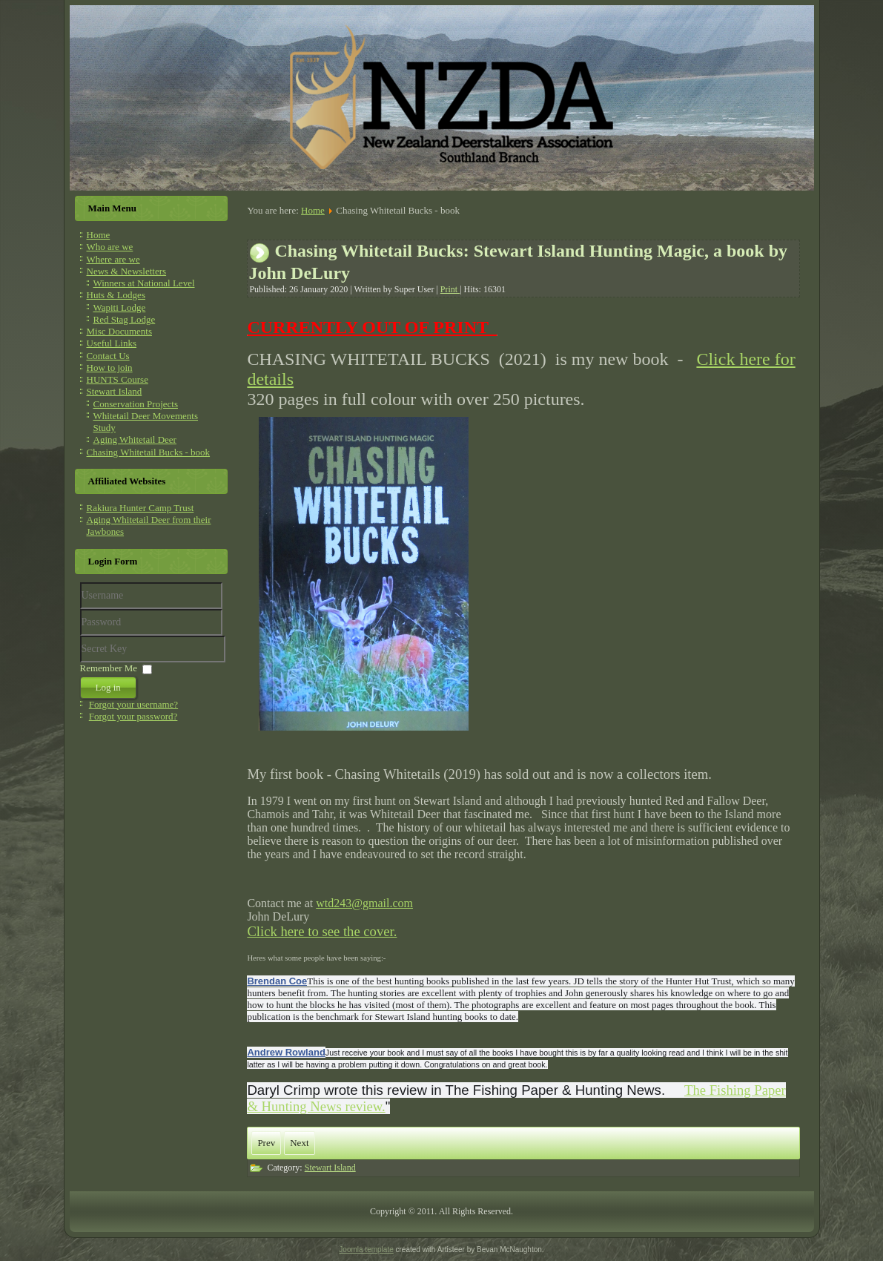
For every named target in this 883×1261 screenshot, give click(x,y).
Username (80, 609)
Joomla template (366, 1249)
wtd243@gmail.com (364, 903)
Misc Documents (119, 331)
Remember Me (109, 668)
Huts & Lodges (116, 294)
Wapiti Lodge (119, 307)
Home (98, 234)
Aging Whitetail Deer (134, 439)
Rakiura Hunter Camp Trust (140, 507)
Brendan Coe (277, 981)
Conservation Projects (135, 403)
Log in (108, 687)
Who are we (110, 246)
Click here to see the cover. (322, 931)
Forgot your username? (133, 704)
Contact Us (108, 355)
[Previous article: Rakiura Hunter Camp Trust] (266, 1143)
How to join (110, 367)
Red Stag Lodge (124, 319)
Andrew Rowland (286, 1052)
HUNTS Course (117, 379)
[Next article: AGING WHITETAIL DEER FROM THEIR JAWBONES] (299, 1143)
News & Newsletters (127, 271)
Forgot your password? (133, 716)
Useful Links (112, 343)
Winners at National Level (144, 283)
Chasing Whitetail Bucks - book (149, 452)
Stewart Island (114, 391)
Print (450, 289)
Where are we (113, 259)
